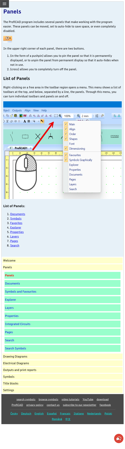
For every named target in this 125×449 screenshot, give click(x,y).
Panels (9, 275)
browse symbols (48, 399)
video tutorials (70, 399)
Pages (14, 241)
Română (57, 419)
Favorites (16, 223)
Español (52, 413)
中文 (68, 419)
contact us (53, 405)
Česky (14, 413)
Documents (17, 214)
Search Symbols (15, 348)
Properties (17, 232)
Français (65, 413)
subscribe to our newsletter (79, 405)
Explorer (15, 227)
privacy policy (34, 405)
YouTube (88, 399)
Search (14, 245)
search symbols (25, 399)
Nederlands (94, 413)
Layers (14, 236)
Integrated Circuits (17, 324)
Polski (108, 413)
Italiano (79, 413)
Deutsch (26, 413)
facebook (105, 405)
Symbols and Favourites (20, 291)
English (39, 413)
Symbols (15, 218)
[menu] (4, 4)
